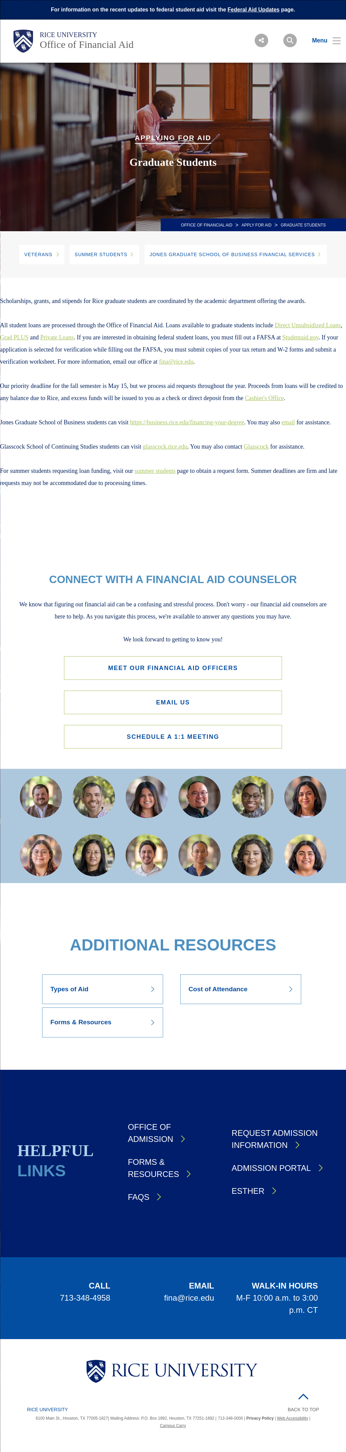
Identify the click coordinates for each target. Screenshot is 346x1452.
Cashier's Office (264, 398)
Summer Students (101, 254)
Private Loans (57, 337)
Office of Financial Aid (87, 44)
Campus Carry (173, 1428)
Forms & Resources (81, 1024)
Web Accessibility (292, 1420)
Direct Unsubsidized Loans (308, 325)
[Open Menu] (322, 40)
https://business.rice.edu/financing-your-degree (187, 422)
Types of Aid (70, 991)
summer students (155, 470)
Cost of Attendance (218, 991)
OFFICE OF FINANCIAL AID (206, 225)
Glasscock (256, 446)
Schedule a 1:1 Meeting (173, 738)
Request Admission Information (275, 1141)
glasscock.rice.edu (165, 446)
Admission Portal (271, 1170)
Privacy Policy (260, 1420)
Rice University (68, 34)
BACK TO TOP (303, 1411)
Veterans (38, 254)
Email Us (173, 703)
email (288, 422)
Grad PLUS (14, 337)
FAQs (138, 1199)
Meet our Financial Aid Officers (173, 668)
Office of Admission (150, 1135)
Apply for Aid (257, 225)
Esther (248, 1193)
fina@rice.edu (176, 361)
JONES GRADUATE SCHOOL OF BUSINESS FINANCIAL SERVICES (232, 254)
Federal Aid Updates (254, 9)
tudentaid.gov (302, 337)
